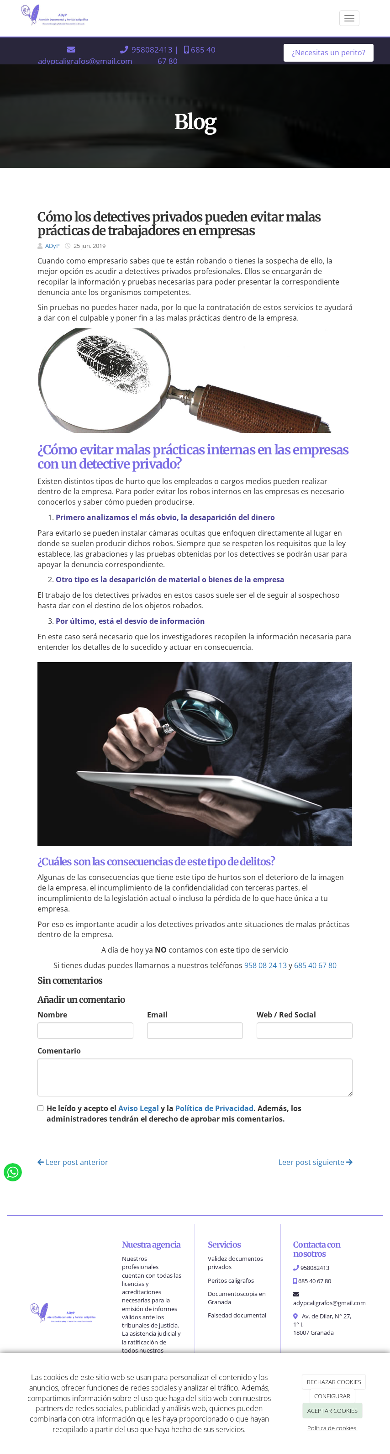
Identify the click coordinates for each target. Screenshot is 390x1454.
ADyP (52, 246)
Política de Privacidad (214, 1108)
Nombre (52, 1015)
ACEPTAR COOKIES (332, 1411)
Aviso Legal (138, 1108)
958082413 (152, 49)
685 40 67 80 (315, 965)
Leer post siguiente (316, 1162)
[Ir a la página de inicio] (58, 18)
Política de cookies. (332, 1428)
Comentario (59, 1051)
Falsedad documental (237, 1315)
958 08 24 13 (265, 965)
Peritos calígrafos (231, 1280)
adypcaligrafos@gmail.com (85, 60)
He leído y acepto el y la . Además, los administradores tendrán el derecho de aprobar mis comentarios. (174, 1113)
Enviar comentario (75, 1141)
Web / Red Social (286, 1015)
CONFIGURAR (332, 1396)
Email (157, 1015)
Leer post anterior (72, 1162)
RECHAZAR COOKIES (334, 1382)
